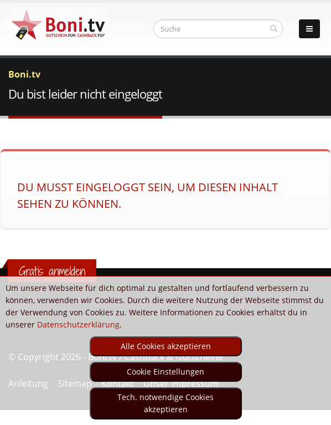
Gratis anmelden (52, 271)
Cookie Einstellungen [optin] (165, 371)
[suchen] (273, 28)
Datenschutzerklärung (78, 324)
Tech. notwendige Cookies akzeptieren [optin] (165, 403)
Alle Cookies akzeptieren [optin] (166, 346)
